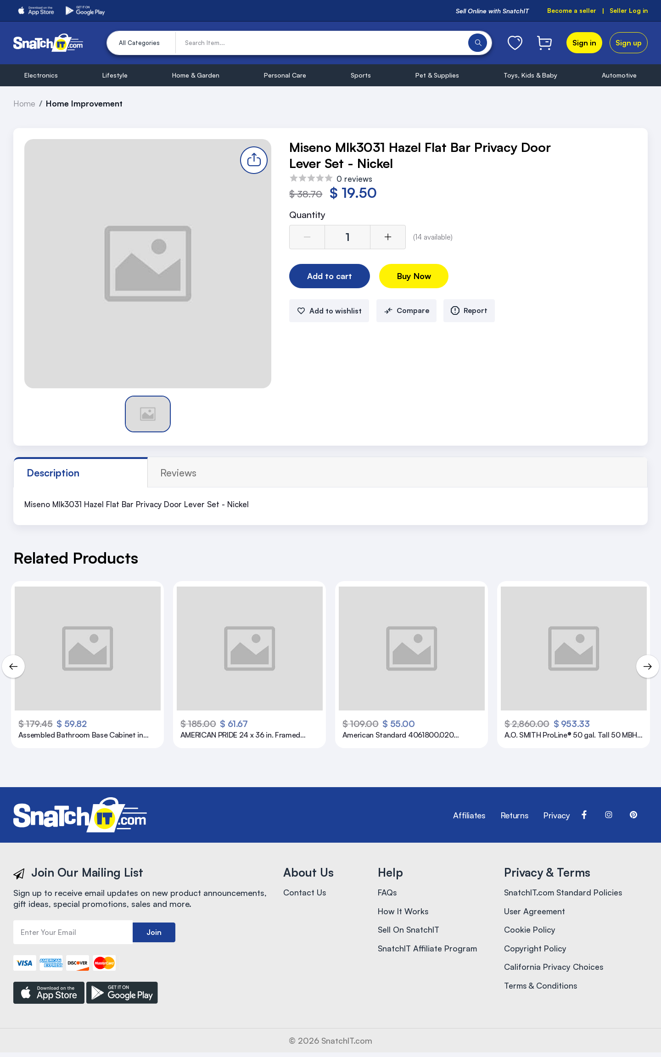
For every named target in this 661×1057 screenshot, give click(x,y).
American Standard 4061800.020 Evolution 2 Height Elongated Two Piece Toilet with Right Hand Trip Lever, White (402, 736)
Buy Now (417, 277)
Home (24, 103)
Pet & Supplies (437, 75)
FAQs (388, 893)
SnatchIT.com (347, 1045)
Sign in (584, 42)
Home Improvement (85, 103)
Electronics (41, 75)
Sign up (629, 42)
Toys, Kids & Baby (530, 75)
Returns (514, 815)
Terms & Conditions (541, 989)
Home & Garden (195, 75)
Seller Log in (628, 11)
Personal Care (285, 75)
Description (54, 473)
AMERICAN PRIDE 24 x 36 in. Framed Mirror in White (243, 736)
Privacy (556, 815)
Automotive (619, 75)
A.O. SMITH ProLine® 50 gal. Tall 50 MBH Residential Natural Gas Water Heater (566, 736)
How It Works (404, 912)
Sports (361, 75)
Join (154, 932)
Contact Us (304, 893)
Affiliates (469, 815)
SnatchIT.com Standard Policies (565, 893)
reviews (125, 473)
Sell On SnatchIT (409, 932)
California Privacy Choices (554, 970)
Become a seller (570, 11)
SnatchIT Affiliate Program (429, 951)
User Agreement (535, 912)
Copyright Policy (535, 951)
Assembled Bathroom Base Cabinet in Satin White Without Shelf (83, 736)
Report (470, 311)
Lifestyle (115, 75)
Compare (407, 311)
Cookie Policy (530, 932)
